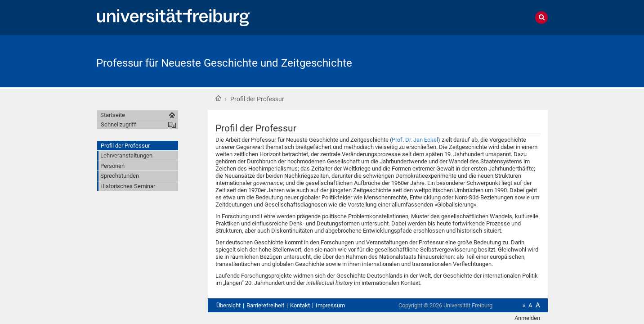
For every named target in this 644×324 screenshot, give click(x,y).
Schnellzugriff (118, 124)
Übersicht (228, 305)
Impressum (330, 305)
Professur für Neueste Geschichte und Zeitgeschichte (224, 63)
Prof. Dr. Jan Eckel (415, 139)
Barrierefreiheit (265, 305)
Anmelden (527, 318)
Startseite (218, 98)
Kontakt (300, 305)
